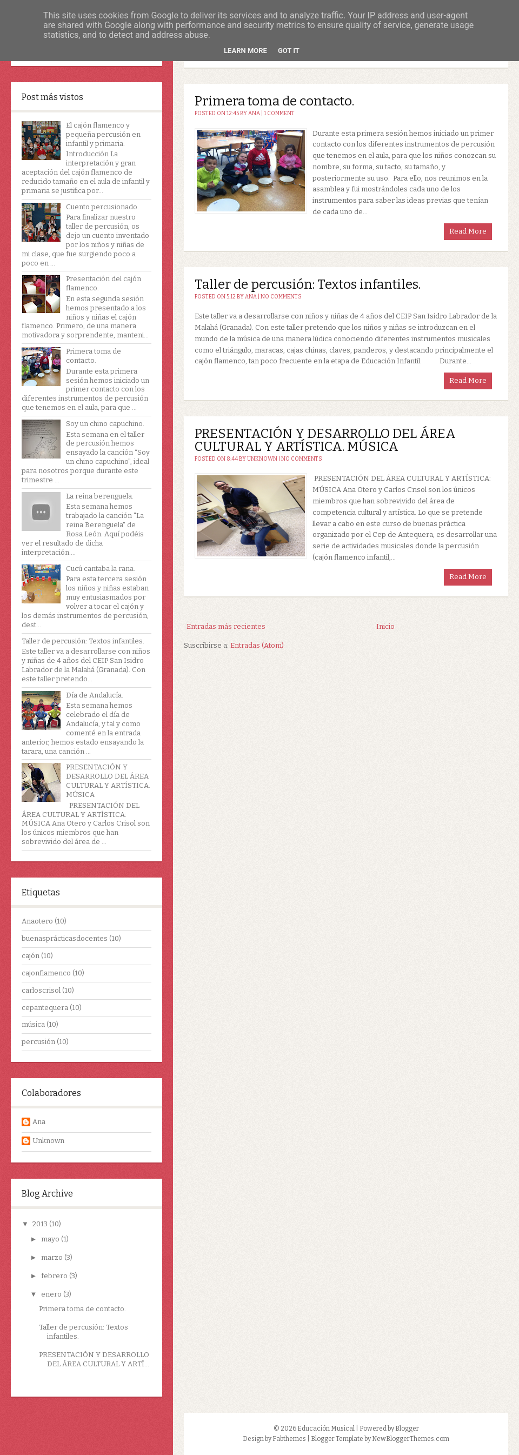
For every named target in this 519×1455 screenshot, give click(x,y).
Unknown (48, 1141)
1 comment (279, 113)
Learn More (245, 50)
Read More (468, 231)
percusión (38, 1042)
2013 (40, 1224)
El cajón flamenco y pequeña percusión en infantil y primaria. (103, 134)
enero (52, 1294)
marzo (52, 1257)
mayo (51, 1239)
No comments (281, 297)
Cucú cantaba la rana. (100, 568)
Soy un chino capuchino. (105, 424)
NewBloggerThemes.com (410, 1439)
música (33, 1024)
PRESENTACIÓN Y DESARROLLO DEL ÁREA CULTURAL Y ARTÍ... (94, 1359)
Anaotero (37, 921)
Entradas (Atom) (257, 645)
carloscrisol (41, 990)
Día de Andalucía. (94, 695)
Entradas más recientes (226, 626)
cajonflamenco (46, 973)
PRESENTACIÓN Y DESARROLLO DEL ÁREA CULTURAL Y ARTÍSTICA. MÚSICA (108, 781)
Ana (38, 1122)
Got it (289, 50)
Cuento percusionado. (102, 207)
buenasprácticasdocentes (65, 938)
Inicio (385, 626)
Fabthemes (289, 1439)
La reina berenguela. (100, 496)
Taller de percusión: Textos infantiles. (83, 641)
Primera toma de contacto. (93, 355)
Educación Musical (326, 1428)
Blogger (407, 1428)
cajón (30, 956)
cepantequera (45, 1008)
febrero (55, 1276)
